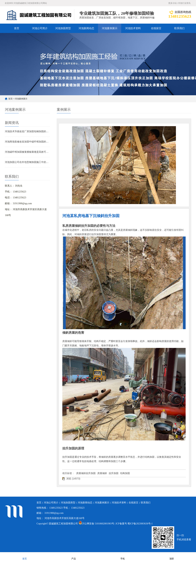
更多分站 (172, 3)
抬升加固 (113, 473)
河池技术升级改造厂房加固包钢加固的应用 (27, 131)
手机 (122, 556)
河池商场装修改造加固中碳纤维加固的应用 (27, 141)
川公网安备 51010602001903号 (97, 523)
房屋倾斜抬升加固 (86, 473)
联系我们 (179, 28)
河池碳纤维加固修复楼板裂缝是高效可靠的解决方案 (27, 152)
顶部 (171, 556)
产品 (73, 556)
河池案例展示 (109, 28)
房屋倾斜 (102, 473)
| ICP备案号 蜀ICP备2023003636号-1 (134, 523)
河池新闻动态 (86, 28)
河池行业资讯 (184, 3)
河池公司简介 (40, 28)
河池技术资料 (133, 28)
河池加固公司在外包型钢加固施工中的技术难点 (27, 162)
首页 (16, 28)
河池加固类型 (63, 28)
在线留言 (156, 28)
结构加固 (125, 473)
